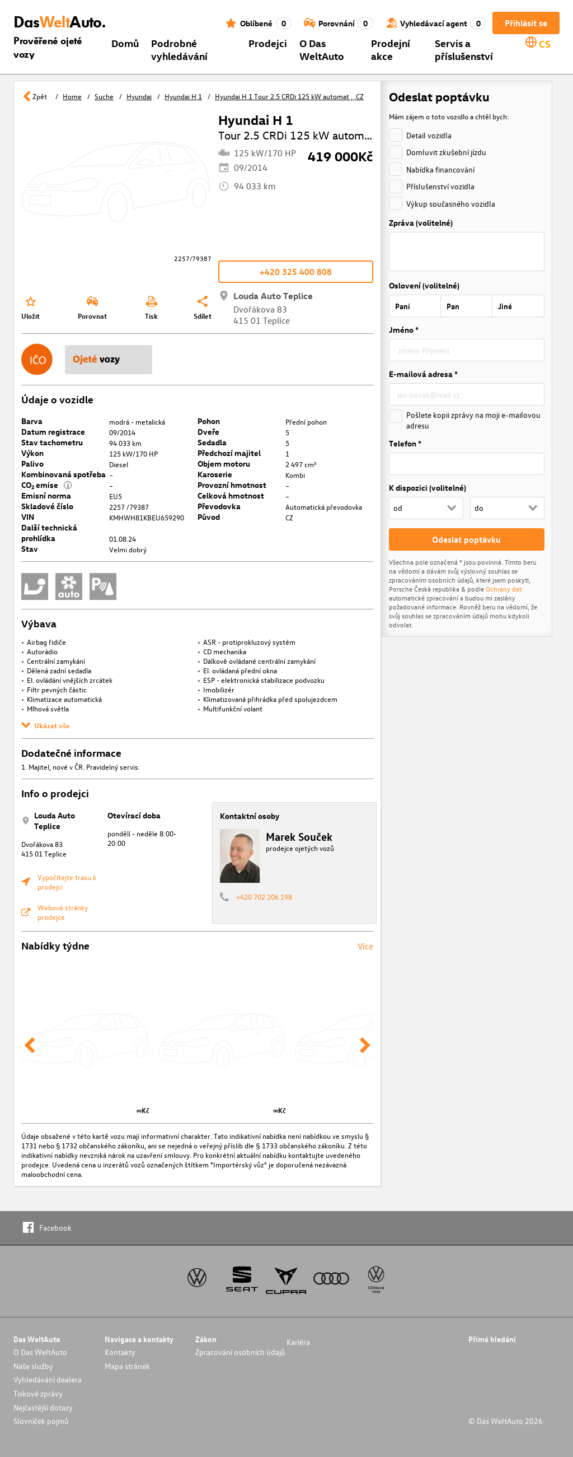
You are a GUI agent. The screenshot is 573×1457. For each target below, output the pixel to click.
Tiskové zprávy (38, 1393)
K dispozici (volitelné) (427, 487)
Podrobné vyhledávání (179, 49)
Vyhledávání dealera (47, 1379)
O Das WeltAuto (321, 49)
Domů (125, 42)
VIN (27, 516)
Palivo (32, 463)
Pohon (209, 421)
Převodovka (219, 506)
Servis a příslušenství (464, 49)
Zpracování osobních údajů (240, 1352)
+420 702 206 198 (264, 896)
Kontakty (120, 1352)
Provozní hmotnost (232, 485)
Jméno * (404, 329)
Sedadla (212, 442)
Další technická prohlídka (49, 532)
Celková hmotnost (231, 495)
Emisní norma (46, 495)
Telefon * (405, 443)
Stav (29, 548)
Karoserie (215, 474)
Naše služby (33, 1366)
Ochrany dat (503, 588)
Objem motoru (224, 463)
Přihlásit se (526, 23)
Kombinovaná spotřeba (63, 474)
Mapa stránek (127, 1366)
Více (365, 946)
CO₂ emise (46, 485)
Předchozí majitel (229, 453)
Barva (32, 421)
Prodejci (267, 42)
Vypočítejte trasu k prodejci (66, 881)
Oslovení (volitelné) (424, 285)
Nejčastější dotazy (43, 1407)
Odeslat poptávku (466, 539)
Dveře (208, 431)
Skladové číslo (47, 506)
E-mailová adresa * (423, 374)
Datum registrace (53, 431)
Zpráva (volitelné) (421, 222)
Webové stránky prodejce (62, 911)
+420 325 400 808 (296, 271)
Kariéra (298, 1342)
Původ (209, 516)
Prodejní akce (390, 49)
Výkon (32, 453)
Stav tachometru (52, 442)
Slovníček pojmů (41, 1421)
